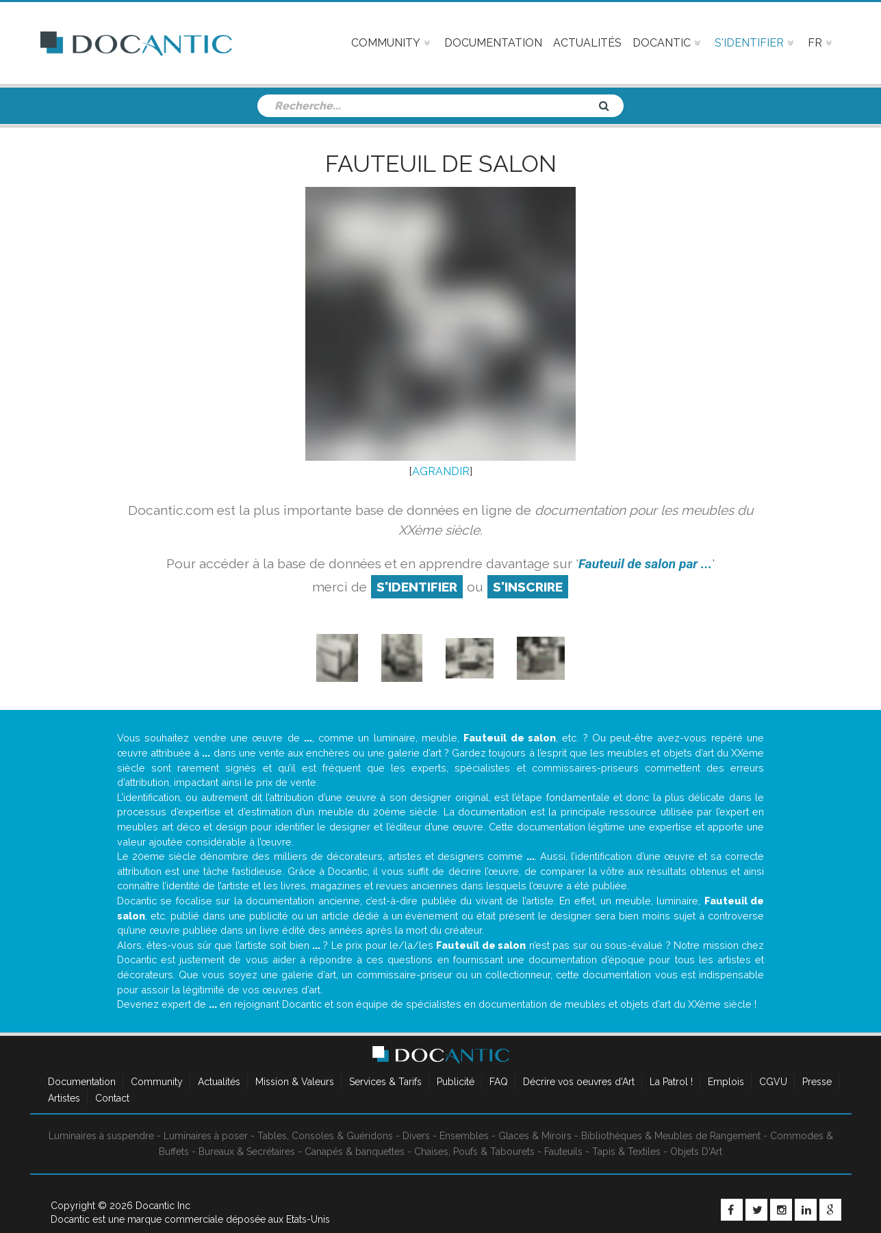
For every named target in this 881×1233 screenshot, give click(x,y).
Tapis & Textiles (626, 1151)
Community (157, 1081)
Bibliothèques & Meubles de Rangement (671, 1135)
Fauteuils (563, 1151)
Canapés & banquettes (355, 1151)
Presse (817, 1081)
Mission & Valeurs (294, 1081)
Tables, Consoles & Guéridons (325, 1135)
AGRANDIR (441, 471)
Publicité (455, 1081)
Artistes (64, 1098)
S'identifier (416, 586)
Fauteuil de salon (441, 163)
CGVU (773, 1081)
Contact (112, 1098)
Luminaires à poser (206, 1135)
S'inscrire (528, 586)
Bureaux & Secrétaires (247, 1151)
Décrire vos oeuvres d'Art (579, 1081)
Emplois (726, 1081)
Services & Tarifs (385, 1081)
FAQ (498, 1081)
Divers (416, 1135)
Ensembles (464, 1135)
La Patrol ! (671, 1081)
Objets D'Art (696, 1151)
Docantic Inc (163, 1205)
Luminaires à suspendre (101, 1135)
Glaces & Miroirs (535, 1135)
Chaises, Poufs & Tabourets (474, 1151)
